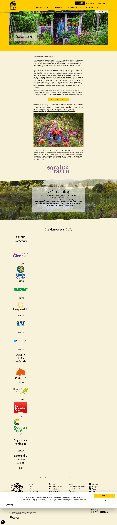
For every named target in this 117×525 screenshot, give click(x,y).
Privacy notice (73, 496)
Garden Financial (54, 491)
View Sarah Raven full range (58, 100)
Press (71, 493)
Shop (105, 7)
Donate (80, 3)
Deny (104, 517)
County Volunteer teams (77, 486)
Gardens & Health (95, 7)
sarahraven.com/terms (39, 159)
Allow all (104, 512)
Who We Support (60, 7)
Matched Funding (55, 494)
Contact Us (72, 484)
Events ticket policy (55, 496)
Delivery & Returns (55, 486)
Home (31, 7)
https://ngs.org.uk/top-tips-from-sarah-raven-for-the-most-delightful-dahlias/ (54, 111)
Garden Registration (55, 489)
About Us (49, 7)
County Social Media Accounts (76, 490)
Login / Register (90, 3)
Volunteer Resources (102, 11)
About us (32, 489)
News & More (83, 7)
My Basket (98, 3)
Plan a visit (33, 486)
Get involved (72, 7)
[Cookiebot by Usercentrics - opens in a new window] (9, 522)
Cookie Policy (73, 498)
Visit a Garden (40, 7)
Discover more (34, 491)
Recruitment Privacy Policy (78, 501)
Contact (105, 3)
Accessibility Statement (77, 503)
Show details (23, 522)
